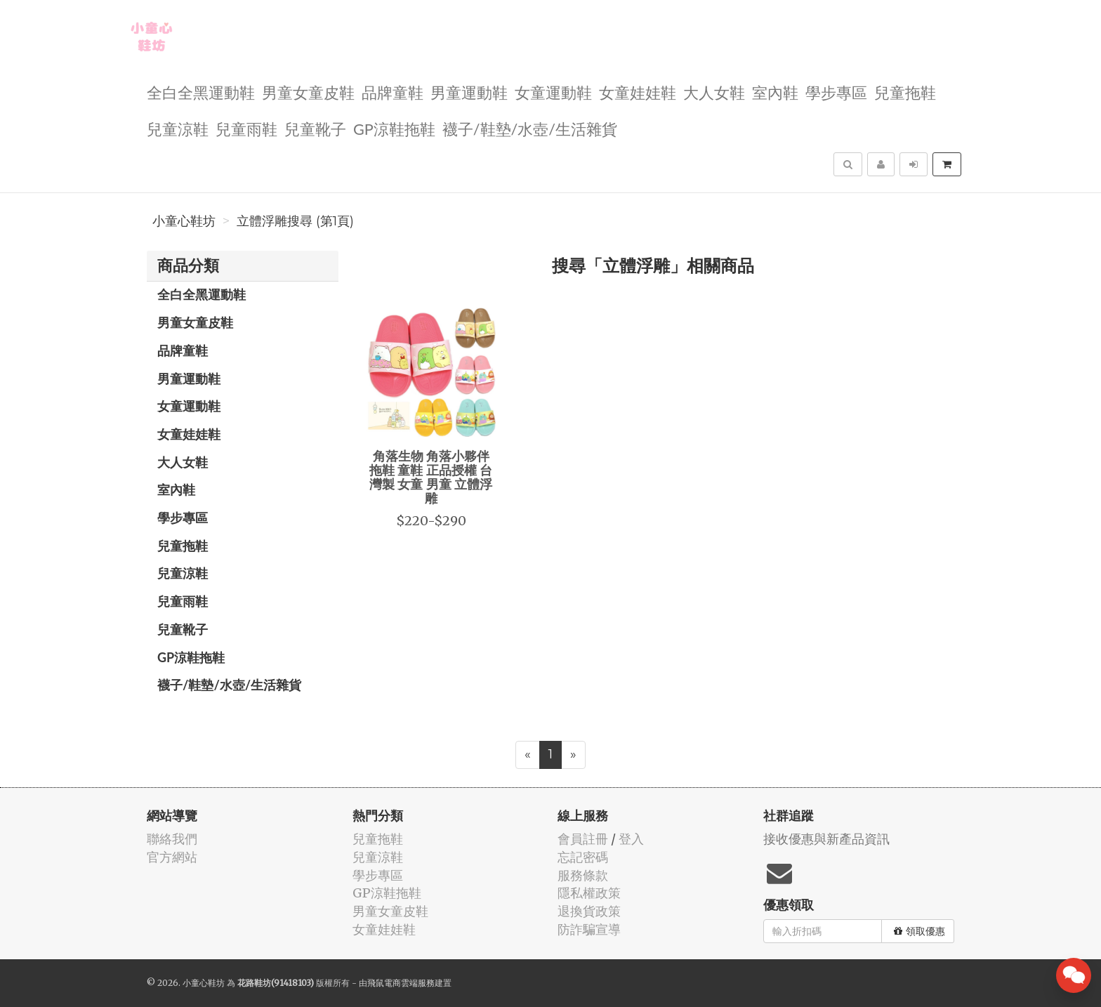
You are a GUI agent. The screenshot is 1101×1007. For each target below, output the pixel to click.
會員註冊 (583, 839)
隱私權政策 (589, 893)
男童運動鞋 (469, 92)
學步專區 (836, 92)
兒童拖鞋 (905, 92)
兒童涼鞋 (178, 128)
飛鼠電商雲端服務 (401, 983)
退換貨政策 (589, 911)
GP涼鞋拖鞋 (394, 128)
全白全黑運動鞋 (201, 92)
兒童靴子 (315, 128)
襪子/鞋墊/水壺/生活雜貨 (529, 128)
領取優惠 (919, 931)
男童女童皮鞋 (308, 92)
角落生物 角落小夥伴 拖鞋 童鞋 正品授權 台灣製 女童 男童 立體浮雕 (430, 476)
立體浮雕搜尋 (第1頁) (295, 221)
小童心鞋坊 (184, 221)
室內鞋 (775, 92)
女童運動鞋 (553, 92)
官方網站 (172, 857)
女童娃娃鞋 (637, 92)
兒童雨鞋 (246, 128)
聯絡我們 (172, 839)
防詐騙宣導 (589, 929)
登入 (631, 839)
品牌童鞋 (392, 92)
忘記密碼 (583, 857)
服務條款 (583, 875)
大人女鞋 (714, 92)
